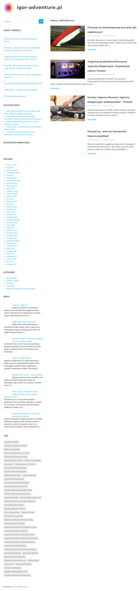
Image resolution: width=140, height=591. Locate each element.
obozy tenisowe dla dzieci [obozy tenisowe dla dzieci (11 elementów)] (14, 523)
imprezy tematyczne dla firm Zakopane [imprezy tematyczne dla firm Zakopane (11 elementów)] (19, 501)
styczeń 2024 (11, 186)
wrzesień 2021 (12, 207)
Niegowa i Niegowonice (21, 358)
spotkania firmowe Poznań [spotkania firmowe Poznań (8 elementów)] (15, 560)
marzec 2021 (11, 215)
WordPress (15, 587)
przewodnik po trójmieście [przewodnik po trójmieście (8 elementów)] (14, 557)
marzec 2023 (11, 196)
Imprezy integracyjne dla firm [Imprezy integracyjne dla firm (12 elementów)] (15, 486)
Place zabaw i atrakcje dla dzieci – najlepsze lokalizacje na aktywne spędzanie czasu (21, 394)
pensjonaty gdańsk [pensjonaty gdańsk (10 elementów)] (30, 553)
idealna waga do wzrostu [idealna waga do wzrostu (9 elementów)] (25, 464)
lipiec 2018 (10, 225)
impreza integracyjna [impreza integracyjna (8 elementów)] (12, 475)
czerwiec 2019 (12, 222)
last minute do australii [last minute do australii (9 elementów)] (13, 516)
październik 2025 (13, 173)
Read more (92, 50)
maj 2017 (10, 254)
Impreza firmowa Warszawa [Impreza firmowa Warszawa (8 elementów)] (15, 468)
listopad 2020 (11, 217)
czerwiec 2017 (12, 251)
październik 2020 (13, 220)
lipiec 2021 (10, 212)
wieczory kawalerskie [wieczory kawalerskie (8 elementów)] (12, 568)
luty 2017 (10, 262)
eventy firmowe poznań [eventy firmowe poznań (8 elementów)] (13, 460)
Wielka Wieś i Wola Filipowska (24, 322)
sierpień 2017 (11, 246)
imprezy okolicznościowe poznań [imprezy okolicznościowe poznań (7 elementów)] (17, 494)
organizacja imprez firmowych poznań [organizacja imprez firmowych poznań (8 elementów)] (19, 535)
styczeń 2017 (11, 264)
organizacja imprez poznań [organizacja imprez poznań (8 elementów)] (15, 546)
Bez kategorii (11, 278)
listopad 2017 (11, 238)
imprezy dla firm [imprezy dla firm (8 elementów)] (29, 475)
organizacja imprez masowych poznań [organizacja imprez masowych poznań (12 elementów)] (19, 542)
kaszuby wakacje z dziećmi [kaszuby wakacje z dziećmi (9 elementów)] (14, 509)
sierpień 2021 (11, 209)
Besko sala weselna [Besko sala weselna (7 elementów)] (12, 449)
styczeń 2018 (11, 233)
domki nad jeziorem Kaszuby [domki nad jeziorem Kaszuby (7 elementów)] (15, 457)
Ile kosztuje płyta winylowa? (15, 96)
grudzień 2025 (12, 170)
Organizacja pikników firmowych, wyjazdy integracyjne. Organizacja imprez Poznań (112, 66)
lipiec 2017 (10, 249)
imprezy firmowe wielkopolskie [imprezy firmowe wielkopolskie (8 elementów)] (16, 483)
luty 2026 (10, 167)
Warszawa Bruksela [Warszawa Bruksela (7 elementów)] (23, 564)
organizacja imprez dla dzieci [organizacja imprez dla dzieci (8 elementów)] (15, 531)
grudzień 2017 (12, 235)
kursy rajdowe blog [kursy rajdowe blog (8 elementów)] (11, 512)
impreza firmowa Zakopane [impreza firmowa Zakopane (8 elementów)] (15, 472)
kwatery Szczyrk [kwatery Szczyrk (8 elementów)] (27, 512)
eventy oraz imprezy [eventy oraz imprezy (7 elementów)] (33, 460)
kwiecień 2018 (12, 230)
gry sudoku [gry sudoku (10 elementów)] (8, 464)
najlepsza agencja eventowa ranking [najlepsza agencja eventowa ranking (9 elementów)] (18, 520)
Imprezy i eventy (109, 36)
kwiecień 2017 (12, 256)
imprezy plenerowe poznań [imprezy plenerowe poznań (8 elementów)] (30, 497)
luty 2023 (10, 199)
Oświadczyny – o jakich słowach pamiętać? (21, 90)
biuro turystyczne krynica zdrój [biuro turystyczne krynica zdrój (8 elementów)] (16, 453)
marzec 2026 (11, 165)
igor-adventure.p (94, 36)
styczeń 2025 (11, 178)
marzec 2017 (11, 259)
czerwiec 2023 (12, 191)
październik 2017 (13, 241)
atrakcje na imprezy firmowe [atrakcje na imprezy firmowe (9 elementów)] (15, 446)
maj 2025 (10, 175)
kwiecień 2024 (12, 183)
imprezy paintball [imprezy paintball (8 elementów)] (11, 497)
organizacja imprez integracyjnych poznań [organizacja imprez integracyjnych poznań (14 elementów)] (21, 538)
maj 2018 (10, 228)
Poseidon (25, 587)
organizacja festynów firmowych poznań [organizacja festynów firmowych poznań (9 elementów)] (20, 527)
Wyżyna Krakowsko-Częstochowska (20, 289)
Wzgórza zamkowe (19, 305)
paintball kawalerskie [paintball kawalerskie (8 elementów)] (12, 553)
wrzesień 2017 (12, 243)
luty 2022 (10, 204)
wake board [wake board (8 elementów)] (9, 564)
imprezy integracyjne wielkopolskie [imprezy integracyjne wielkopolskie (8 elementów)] (18, 490)
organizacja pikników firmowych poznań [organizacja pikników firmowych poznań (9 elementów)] (20, 549)
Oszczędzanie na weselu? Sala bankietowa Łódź (23, 83)
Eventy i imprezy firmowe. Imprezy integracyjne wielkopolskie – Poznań (106, 101)
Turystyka (10, 286)
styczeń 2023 (11, 201)
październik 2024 (13, 181)
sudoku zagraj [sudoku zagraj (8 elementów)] (33, 560)
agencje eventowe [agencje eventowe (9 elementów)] (11, 442)
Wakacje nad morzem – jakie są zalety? (27, 375)
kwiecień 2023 (12, 194)
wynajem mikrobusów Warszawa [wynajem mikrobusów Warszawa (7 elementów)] (17, 575)
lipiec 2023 (10, 188)
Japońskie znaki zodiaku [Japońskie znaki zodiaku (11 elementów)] (14, 505)
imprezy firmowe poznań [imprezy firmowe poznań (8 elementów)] (14, 479)
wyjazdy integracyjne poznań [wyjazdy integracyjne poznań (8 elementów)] (15, 571)
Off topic (10, 283)
